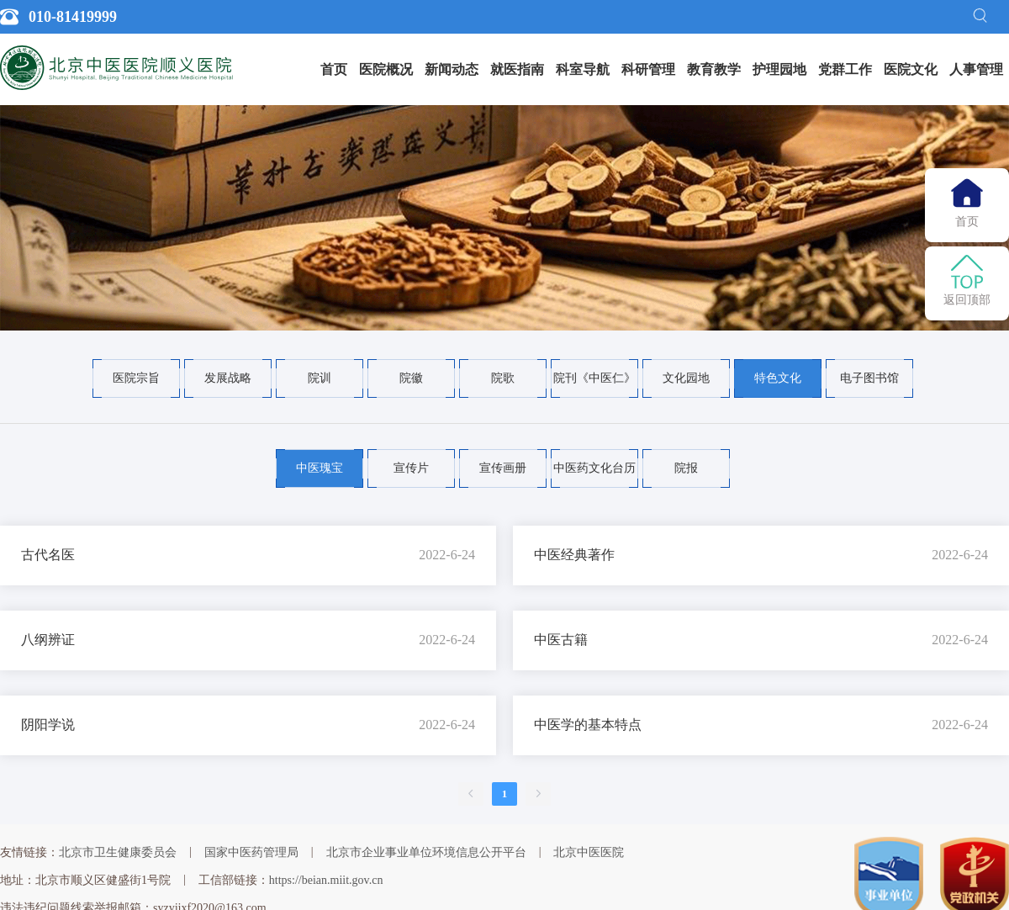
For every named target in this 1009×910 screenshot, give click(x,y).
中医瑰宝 (319, 468)
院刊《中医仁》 (594, 378)
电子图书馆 (869, 378)
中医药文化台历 (594, 468)
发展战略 (227, 378)
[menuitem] (333, 70)
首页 (333, 69)
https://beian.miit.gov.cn (326, 880)
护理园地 (779, 69)
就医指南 (517, 69)
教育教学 (714, 69)
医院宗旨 (136, 378)
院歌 (503, 378)
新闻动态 (451, 69)
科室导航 (583, 69)
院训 (319, 378)
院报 (686, 468)
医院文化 (911, 69)
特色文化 (777, 378)
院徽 (411, 378)
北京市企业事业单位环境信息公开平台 (426, 852)
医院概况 (386, 69)
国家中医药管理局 (251, 852)
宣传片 (411, 468)
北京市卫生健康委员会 (118, 852)
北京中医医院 (588, 852)
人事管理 (976, 69)
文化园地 (686, 378)
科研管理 (648, 69)
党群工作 (845, 69)
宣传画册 (502, 468)
